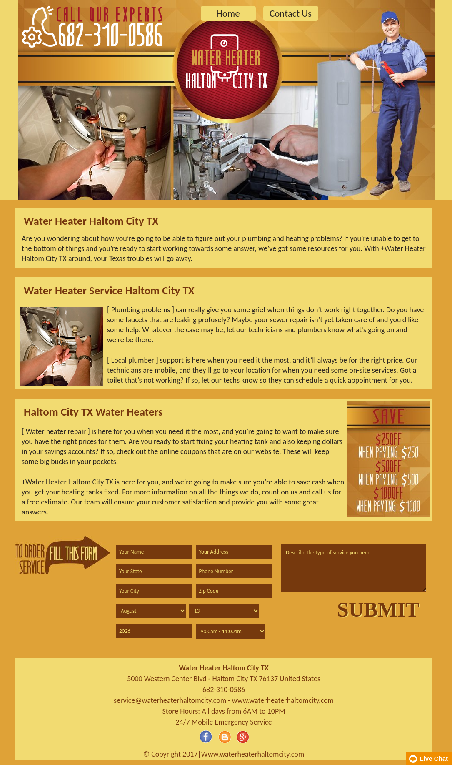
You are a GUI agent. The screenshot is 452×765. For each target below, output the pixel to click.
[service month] (151, 611)
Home (228, 13)
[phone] (234, 571)
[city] (154, 591)
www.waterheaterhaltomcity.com (283, 700)
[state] (154, 571)
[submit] (378, 609)
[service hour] (231, 631)
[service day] (224, 611)
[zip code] (234, 591)
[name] (154, 552)
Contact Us (291, 13)
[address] (234, 552)
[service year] (154, 631)
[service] (353, 568)
